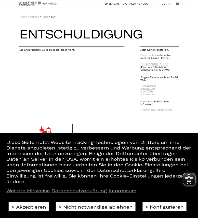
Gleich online (148, 55)
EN (169, 6)
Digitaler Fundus (135, 6)
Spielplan (111, 6)
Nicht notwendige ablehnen (98, 207)
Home (23, 16)
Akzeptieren (31, 207)
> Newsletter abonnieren (156, 109)
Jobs (45, 16)
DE (163, 6)
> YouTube (146, 91)
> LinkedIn (147, 94)
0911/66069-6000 (154, 63)
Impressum (122, 190)
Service (34, 16)
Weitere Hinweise (28, 190)
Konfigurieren (167, 207)
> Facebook (147, 88)
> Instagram (148, 85)
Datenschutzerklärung (79, 190)
